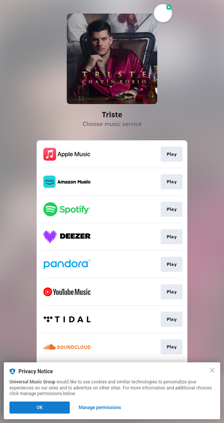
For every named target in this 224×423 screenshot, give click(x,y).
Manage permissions (100, 407)
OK (40, 407)
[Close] (212, 370)
